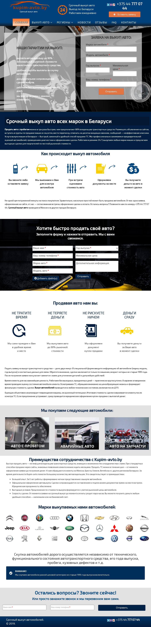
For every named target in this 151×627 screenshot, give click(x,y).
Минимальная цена (120, 67)
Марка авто (40, 263)
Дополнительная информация (92, 263)
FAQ (114, 22)
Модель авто (41, 270)
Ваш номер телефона (98, 79)
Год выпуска (93, 65)
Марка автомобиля (97, 44)
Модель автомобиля (98, 55)
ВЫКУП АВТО (41, 22)
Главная (21, 22)
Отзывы (101, 22)
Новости (84, 22)
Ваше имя (39, 248)
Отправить (111, 91)
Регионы (63, 22)
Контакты (128, 22)
